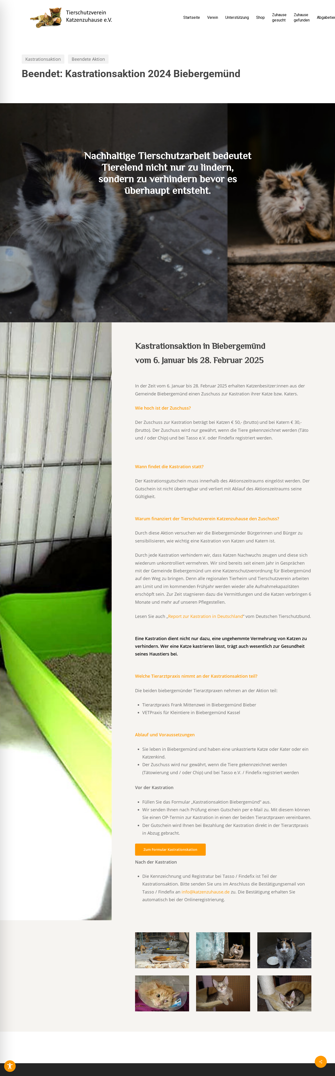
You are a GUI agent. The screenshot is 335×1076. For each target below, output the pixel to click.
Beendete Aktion (88, 59)
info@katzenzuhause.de (206, 892)
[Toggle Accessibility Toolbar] (10, 1066)
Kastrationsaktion (43, 59)
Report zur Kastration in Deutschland (205, 616)
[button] (170, 850)
